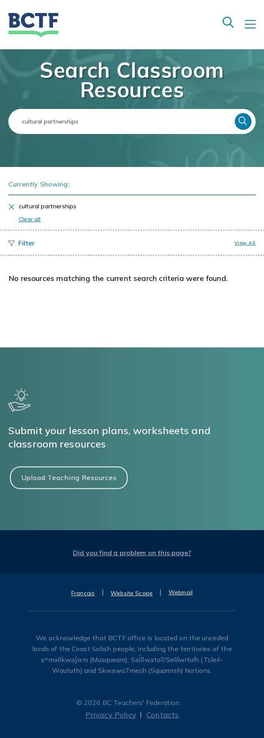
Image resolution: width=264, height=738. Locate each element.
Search (243, 121)
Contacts (162, 715)
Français (83, 593)
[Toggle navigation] (254, 30)
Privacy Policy (111, 715)
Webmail (180, 592)
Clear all (30, 219)
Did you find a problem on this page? (132, 552)
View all (245, 243)
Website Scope (132, 593)
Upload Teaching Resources (69, 477)
